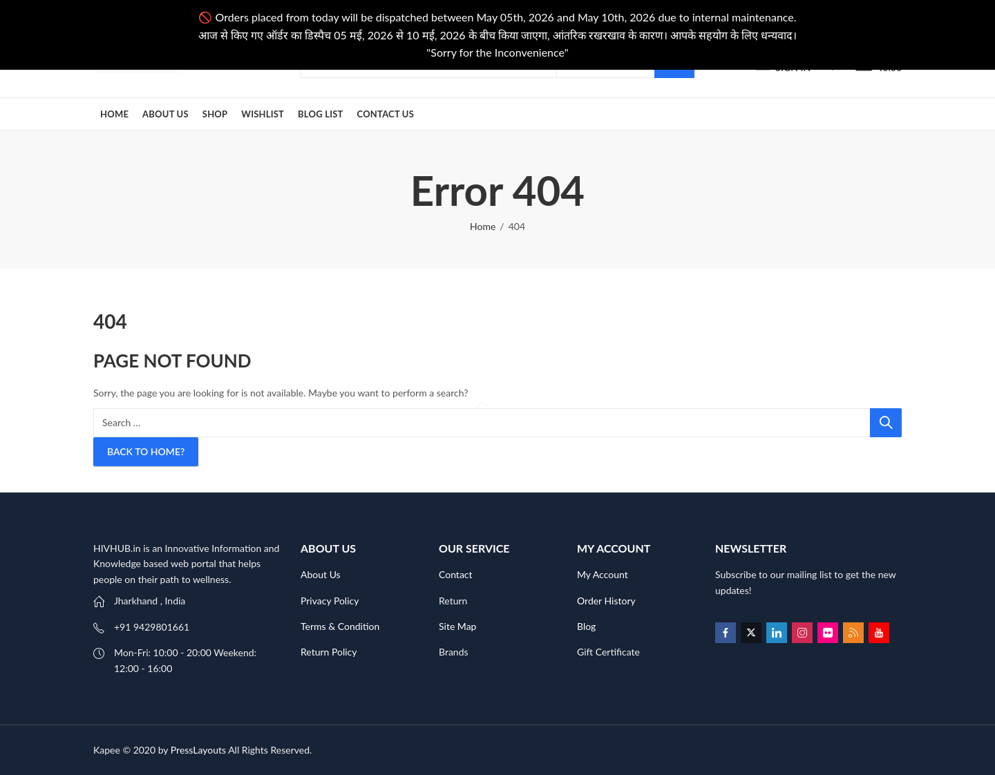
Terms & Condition (340, 626)
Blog (586, 626)
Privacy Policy (330, 600)
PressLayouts (198, 750)
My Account (602, 574)
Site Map (457, 626)
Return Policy (329, 652)
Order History (606, 600)
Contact (456, 574)
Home (482, 226)
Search (886, 422)
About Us (321, 574)
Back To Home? (145, 451)
